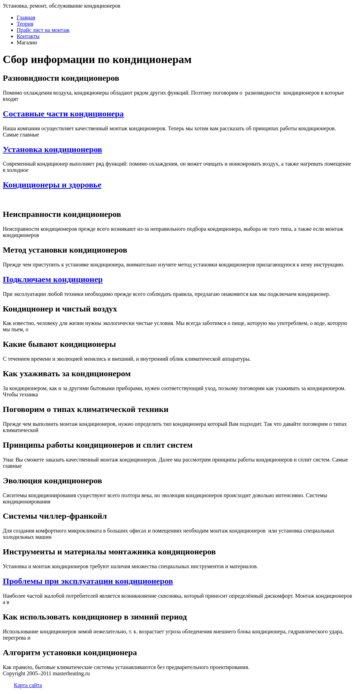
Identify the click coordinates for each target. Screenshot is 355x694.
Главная (26, 17)
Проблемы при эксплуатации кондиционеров (88, 581)
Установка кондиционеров (52, 149)
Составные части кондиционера (63, 113)
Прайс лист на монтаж (43, 30)
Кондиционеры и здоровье (52, 184)
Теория (25, 24)
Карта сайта (28, 685)
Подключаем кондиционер (53, 279)
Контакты (28, 36)
